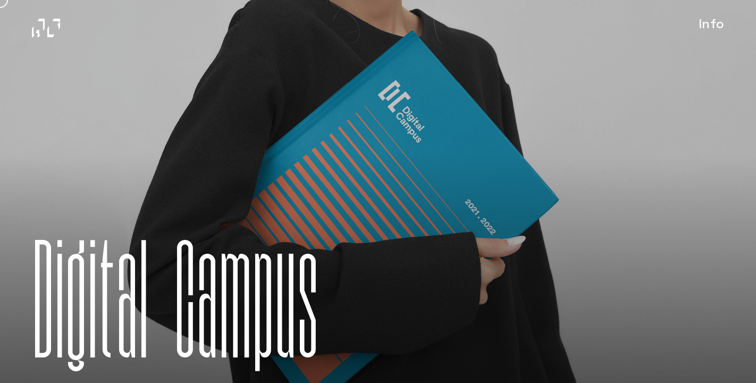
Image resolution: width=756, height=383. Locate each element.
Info (715, 29)
